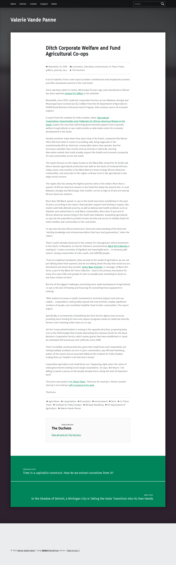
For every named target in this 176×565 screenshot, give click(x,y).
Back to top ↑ (73, 550)
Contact (33, 4)
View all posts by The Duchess (66, 435)
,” (52, 124)
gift (71, 385)
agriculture (54, 401)
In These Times (116, 66)
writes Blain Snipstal (92, 267)
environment (101, 66)
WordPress (54, 550)
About (13, 4)
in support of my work (83, 385)
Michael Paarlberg (95, 405)
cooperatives (69, 401)
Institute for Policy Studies (69, 405)
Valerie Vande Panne (33, 20)
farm (113, 401)
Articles (23, 4)
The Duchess (78, 70)
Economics (85, 401)
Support (44, 4)
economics (77, 66)
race (65, 70)
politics (49, 70)
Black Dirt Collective (118, 246)
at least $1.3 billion (74, 93)
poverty (57, 70)
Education (89, 66)
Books (54, 4)
